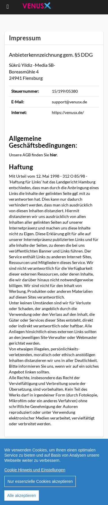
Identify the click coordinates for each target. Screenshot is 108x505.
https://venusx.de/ (68, 112)
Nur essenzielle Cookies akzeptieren (40, 481)
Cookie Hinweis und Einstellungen (34, 470)
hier (53, 154)
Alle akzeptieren (21, 495)
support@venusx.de (69, 101)
